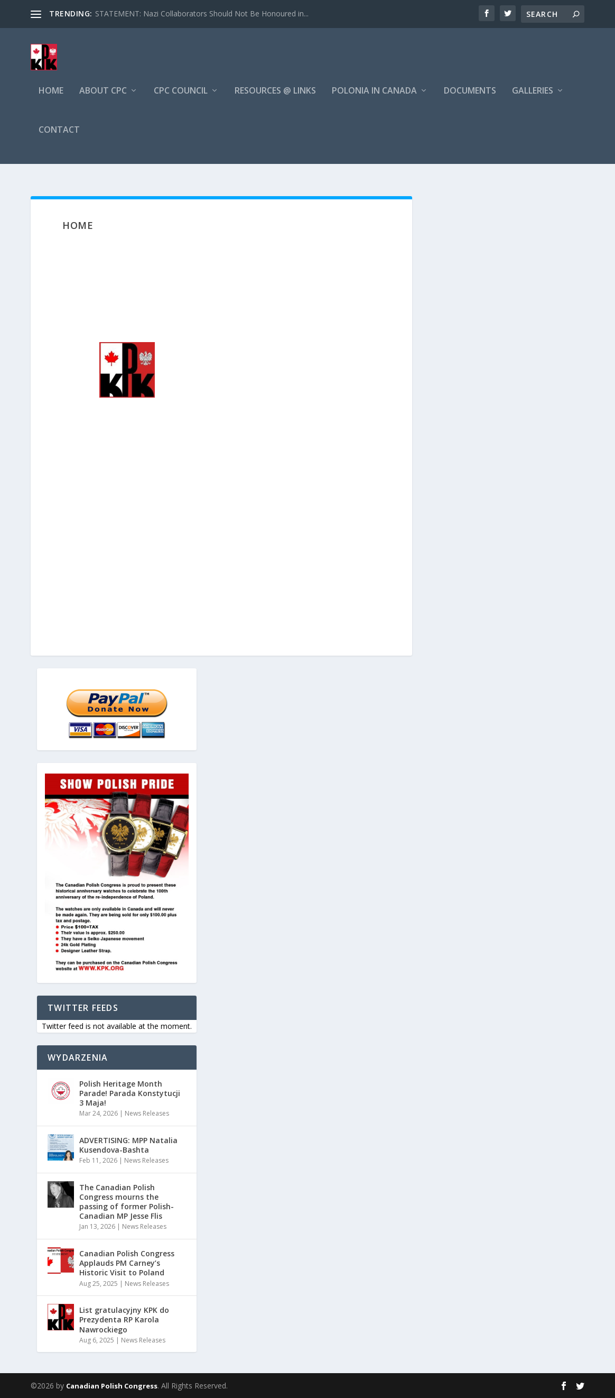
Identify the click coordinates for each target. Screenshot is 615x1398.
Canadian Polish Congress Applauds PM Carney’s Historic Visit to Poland (126, 1262)
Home (51, 102)
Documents (470, 102)
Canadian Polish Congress (111, 1386)
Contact (59, 141)
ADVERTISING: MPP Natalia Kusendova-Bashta (128, 1145)
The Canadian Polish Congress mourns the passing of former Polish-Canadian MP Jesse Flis (126, 1201)
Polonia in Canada (374, 102)
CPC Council (181, 102)
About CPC (103, 102)
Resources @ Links (275, 102)
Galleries (532, 102)
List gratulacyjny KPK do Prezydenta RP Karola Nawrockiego (124, 1319)
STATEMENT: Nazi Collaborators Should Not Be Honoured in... (202, 13)
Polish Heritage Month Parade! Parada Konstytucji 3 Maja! (129, 1093)
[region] (221, 371)
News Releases (147, 1113)
